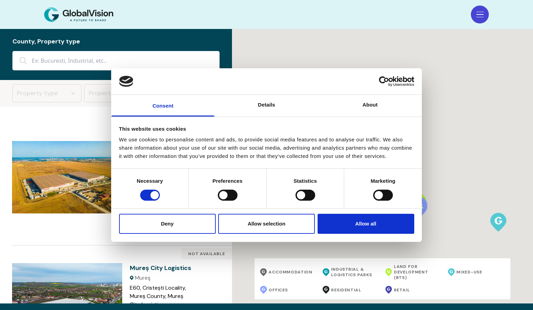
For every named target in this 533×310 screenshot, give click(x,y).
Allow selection (266, 224)
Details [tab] (266, 105)
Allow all (365, 224)
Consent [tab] (163, 106)
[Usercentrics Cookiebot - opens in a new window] (384, 81)
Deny (167, 224)
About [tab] (370, 105)
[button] (498, 222)
